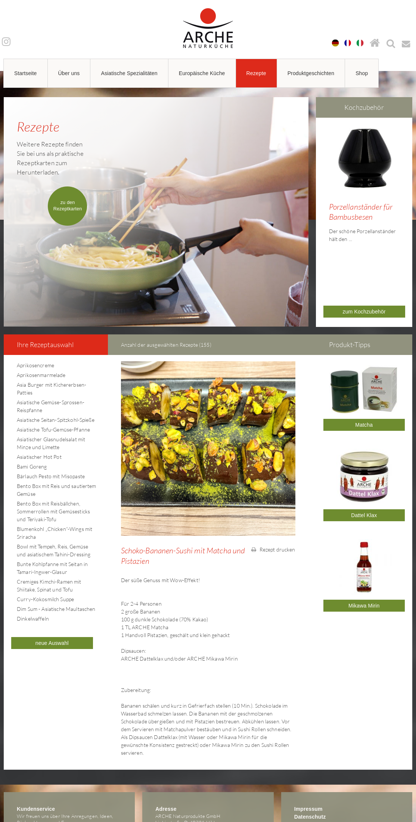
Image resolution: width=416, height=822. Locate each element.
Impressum (308, 754)
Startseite (25, 73)
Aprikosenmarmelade (41, 320)
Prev (318, 177)
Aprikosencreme (35, 310)
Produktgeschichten (311, 73)
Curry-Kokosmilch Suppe (45, 544)
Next (410, 177)
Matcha (364, 370)
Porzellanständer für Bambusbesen (361, 212)
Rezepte (256, 73)
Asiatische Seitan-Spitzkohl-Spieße (55, 365)
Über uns (69, 73)
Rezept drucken (273, 494)
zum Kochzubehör (364, 257)
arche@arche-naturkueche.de (48, 780)
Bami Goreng (32, 411)
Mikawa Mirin (363, 551)
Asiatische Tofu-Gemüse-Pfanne (53, 374)
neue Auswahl (52, 588)
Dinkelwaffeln (33, 563)
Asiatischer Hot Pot (39, 402)
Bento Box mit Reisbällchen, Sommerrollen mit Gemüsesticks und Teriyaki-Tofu (53, 456)
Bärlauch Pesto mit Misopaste (51, 421)
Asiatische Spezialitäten (129, 73)
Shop (362, 73)
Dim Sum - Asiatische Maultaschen (56, 554)
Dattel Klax (364, 460)
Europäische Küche (202, 73)
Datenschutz (310, 762)
